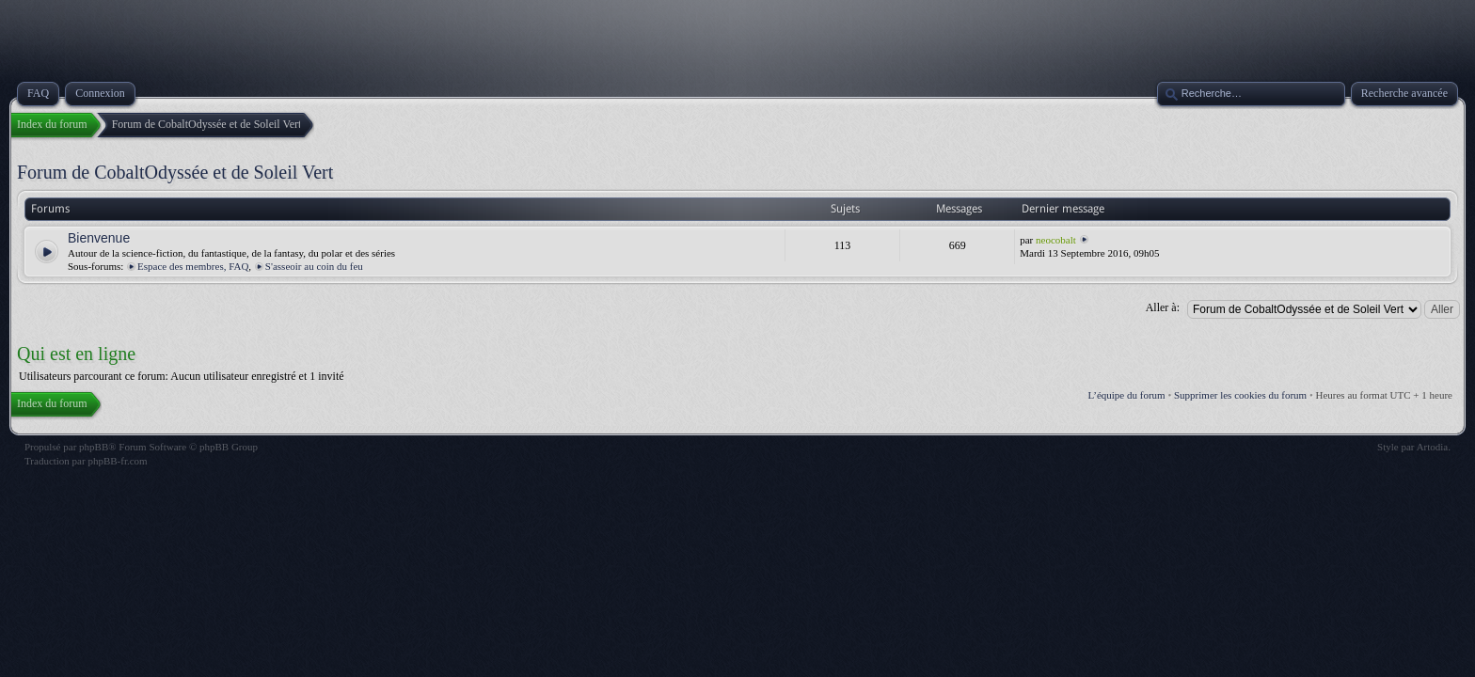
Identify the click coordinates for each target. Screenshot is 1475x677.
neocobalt (1056, 239)
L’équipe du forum (1127, 395)
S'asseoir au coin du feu (314, 266)
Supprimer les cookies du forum (1240, 395)
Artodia (1433, 446)
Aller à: (1163, 307)
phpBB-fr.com (117, 460)
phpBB (93, 446)
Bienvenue (99, 237)
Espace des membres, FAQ (192, 266)
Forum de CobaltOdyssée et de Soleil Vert (175, 172)
